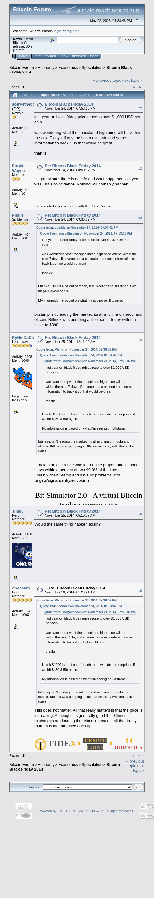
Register (79, 56)
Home (23, 56)
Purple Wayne (18, 168)
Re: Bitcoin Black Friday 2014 (73, 166)
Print (137, 86)
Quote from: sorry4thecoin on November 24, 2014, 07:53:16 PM (86, 233)
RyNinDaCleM (25, 337)
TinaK (17, 511)
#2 (140, 168)
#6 (140, 590)
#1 (140, 106)
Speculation (92, 67)
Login (64, 56)
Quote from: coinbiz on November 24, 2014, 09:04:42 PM (77, 227)
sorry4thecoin (25, 104)
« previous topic (107, 80)
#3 (140, 218)
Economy (46, 67)
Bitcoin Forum (21, 67)
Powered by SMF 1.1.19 (56, 811)
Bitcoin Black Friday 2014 (69, 104)
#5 (140, 514)
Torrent (19, 50)
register (72, 31)
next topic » (132, 80)
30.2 (29, 46)
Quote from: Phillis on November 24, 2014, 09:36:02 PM (76, 349)
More (94, 56)
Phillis (18, 215)
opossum (21, 588)
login (58, 31)
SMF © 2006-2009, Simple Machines (105, 811)
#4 (140, 340)
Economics (68, 67)
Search (50, 56)
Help (37, 56)
